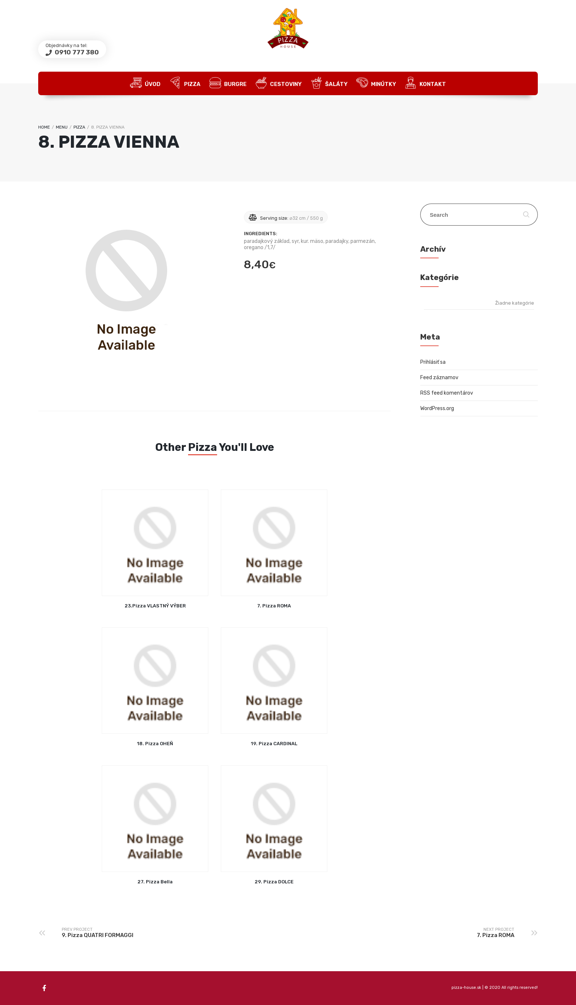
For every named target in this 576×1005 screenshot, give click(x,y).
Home (44, 127)
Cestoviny (278, 83)
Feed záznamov (439, 377)
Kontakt (425, 83)
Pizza (185, 83)
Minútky (376, 83)
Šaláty (329, 83)
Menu (62, 127)
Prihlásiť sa (433, 362)
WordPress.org (437, 408)
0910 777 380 (76, 52)
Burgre (227, 83)
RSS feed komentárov (446, 393)
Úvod (145, 83)
